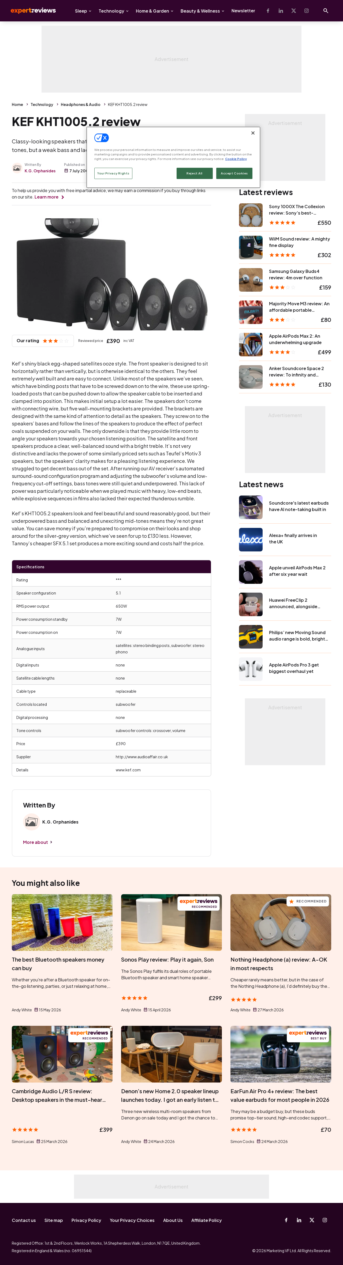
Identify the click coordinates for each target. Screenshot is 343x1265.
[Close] (253, 133)
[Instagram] (306, 10)
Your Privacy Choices (132, 1220)
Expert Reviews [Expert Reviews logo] (29, 10)
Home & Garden (152, 11)
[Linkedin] (280, 10)
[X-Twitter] (293, 10)
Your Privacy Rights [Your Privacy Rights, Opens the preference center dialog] (113, 173)
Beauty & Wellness (200, 11)
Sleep (81, 11)
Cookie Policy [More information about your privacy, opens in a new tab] (236, 159)
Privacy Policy (86, 1220)
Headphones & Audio (80, 104)
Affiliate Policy (206, 1220)
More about (35, 842)
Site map (53, 1220)
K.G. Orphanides (40, 170)
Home (17, 104)
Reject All (195, 173)
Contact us (24, 1220)
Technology (111, 11)
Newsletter (243, 10)
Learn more (46, 197)
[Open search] (325, 10)
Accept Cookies (234, 173)
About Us (173, 1220)
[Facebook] (268, 10)
